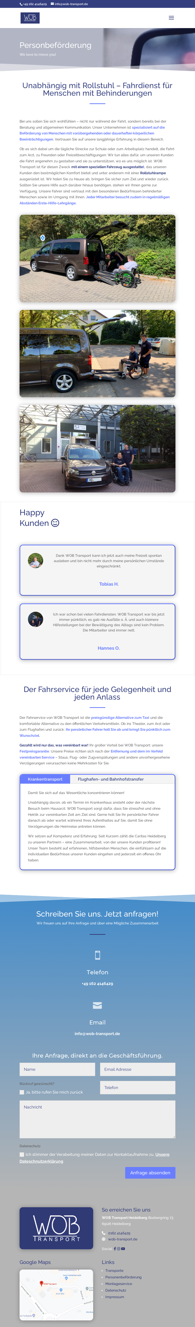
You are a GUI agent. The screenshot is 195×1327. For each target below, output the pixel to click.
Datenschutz (115, 1290)
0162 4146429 (119, 1233)
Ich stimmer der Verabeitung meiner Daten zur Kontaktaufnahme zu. (94, 1158)
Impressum (114, 1297)
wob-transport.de (122, 1239)
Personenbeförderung (123, 1277)
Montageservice (118, 1284)
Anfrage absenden (150, 1172)
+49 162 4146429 (97, 985)
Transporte (114, 1271)
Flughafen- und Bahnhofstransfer (111, 779)
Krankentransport (45, 779)
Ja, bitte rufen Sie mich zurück (53, 1099)
